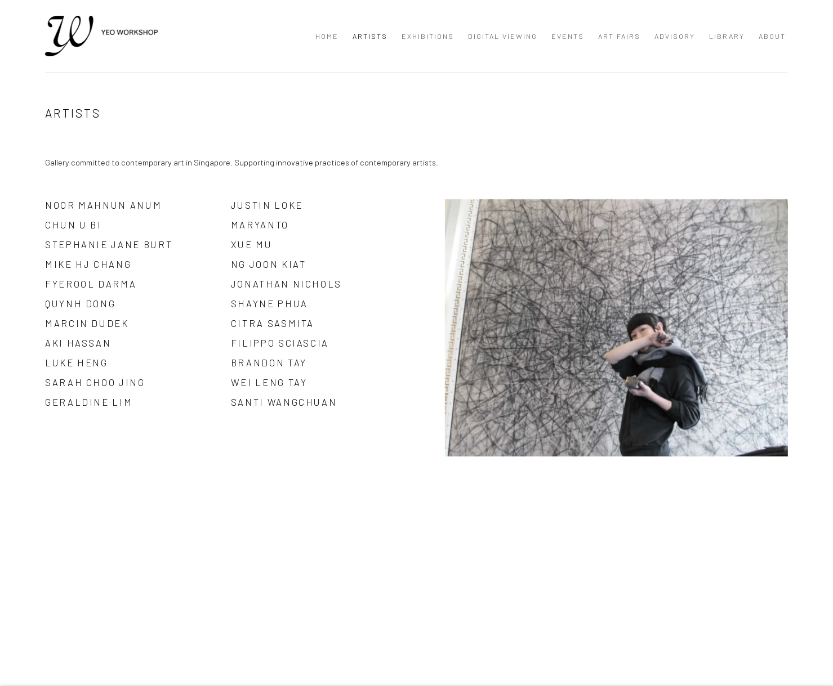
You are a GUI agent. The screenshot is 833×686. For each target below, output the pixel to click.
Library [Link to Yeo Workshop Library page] (727, 36)
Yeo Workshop (101, 36)
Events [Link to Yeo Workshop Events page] (567, 36)
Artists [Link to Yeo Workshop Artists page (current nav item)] (370, 36)
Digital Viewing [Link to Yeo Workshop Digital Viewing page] (502, 36)
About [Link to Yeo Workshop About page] (772, 36)
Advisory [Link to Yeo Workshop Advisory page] (674, 36)
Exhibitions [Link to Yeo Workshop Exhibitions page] (428, 36)
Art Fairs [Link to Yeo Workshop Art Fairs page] (619, 36)
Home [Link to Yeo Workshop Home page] (326, 36)
